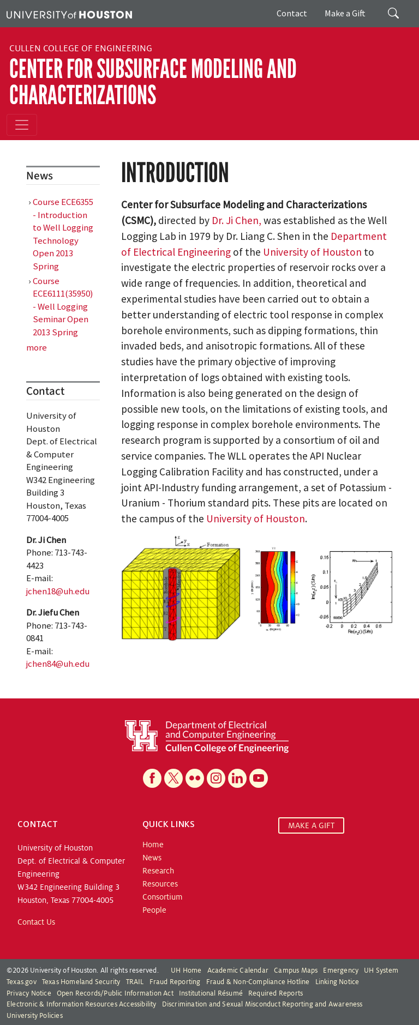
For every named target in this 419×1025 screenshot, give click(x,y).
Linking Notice (337, 982)
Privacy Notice (29, 993)
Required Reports (275, 993)
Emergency (340, 970)
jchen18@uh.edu (57, 591)
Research (158, 870)
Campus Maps (296, 970)
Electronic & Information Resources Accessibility (82, 1004)
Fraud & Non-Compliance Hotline (258, 982)
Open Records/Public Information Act (115, 993)
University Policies (35, 1016)
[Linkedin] (237, 778)
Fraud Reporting (175, 982)
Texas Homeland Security (81, 982)
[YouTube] (258, 778)
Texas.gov (22, 982)
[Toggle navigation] (22, 125)
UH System (381, 970)
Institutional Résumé (211, 993)
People (154, 910)
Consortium (162, 897)
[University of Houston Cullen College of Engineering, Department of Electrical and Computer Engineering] (207, 736)
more (36, 347)
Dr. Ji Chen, (238, 220)
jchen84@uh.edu (57, 664)
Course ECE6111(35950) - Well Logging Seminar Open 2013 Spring (63, 306)
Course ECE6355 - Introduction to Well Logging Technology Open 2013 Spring (63, 234)
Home (153, 844)
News (151, 857)
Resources (160, 883)
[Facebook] (152, 778)
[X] (173, 778)
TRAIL (135, 982)
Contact (292, 13)
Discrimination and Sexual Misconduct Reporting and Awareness (262, 1004)
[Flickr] (194, 778)
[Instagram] (216, 778)
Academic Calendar (237, 970)
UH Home (186, 970)
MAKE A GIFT (311, 825)
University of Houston (312, 251)
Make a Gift (345, 13)
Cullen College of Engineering (80, 48)
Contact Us (36, 922)
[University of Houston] (69, 13)
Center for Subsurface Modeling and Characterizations (153, 82)
